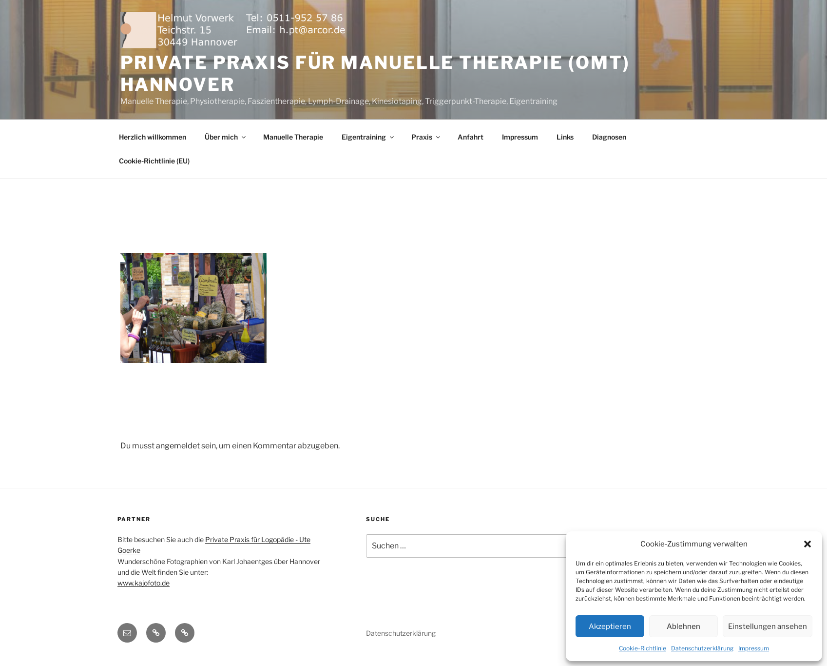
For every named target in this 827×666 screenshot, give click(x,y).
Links (565, 137)
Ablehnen (683, 626)
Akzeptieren (610, 626)
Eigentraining (368, 137)
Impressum (753, 648)
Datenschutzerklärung (702, 648)
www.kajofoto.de (143, 583)
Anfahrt (470, 137)
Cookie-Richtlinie (642, 648)
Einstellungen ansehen (767, 626)
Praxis (426, 137)
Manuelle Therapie (293, 137)
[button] (807, 544)
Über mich (226, 137)
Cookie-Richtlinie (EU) (154, 161)
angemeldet (178, 445)
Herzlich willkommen (152, 137)
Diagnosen (609, 137)
